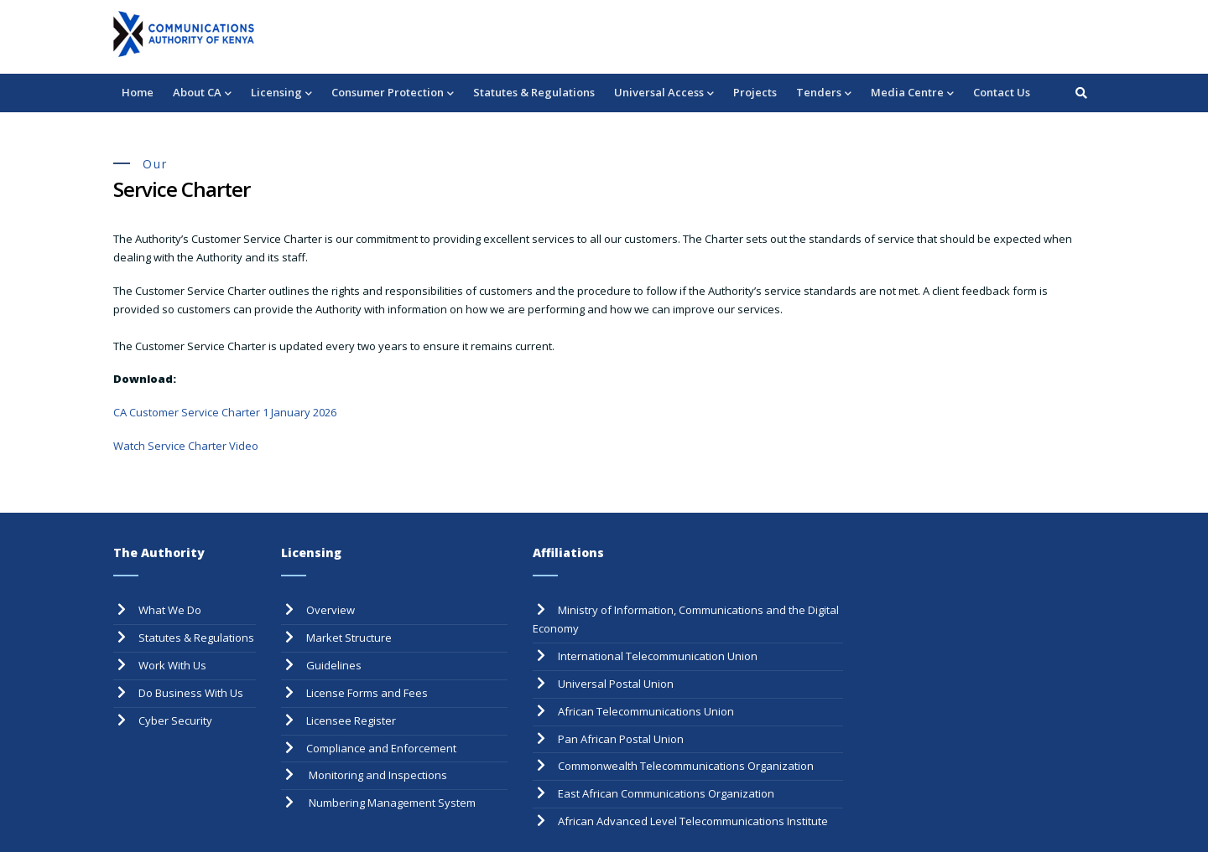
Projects (755, 92)
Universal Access (664, 93)
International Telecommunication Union (658, 656)
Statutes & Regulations (534, 92)
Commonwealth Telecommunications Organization (686, 765)
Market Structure (349, 637)
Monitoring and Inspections (376, 774)
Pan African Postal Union (621, 738)
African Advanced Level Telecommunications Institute (693, 821)
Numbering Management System (391, 802)
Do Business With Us (190, 692)
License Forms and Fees (367, 692)
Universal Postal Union (616, 683)
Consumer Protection (392, 93)
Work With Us (172, 665)
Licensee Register (351, 720)
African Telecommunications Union (646, 711)
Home (138, 92)
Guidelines (334, 665)
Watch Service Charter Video (185, 445)
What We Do (169, 609)
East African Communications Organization (666, 793)
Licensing (281, 93)
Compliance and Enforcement (381, 748)
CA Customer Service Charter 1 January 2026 (224, 412)
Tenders (823, 93)
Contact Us (1001, 92)
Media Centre (912, 93)
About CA (202, 93)
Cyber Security (175, 720)
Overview (330, 609)
